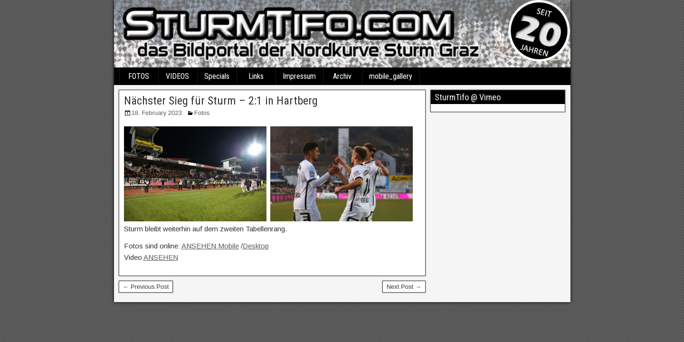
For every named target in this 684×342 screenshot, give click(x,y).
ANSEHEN (160, 257)
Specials (216, 76)
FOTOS (138, 76)
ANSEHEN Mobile (210, 246)
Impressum (299, 76)
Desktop (256, 246)
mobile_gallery (390, 76)
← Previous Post (146, 286)
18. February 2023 (157, 112)
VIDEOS (177, 76)
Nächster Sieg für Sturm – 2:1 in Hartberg (221, 100)
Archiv (342, 76)
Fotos (202, 112)
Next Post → (404, 286)
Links (256, 76)
